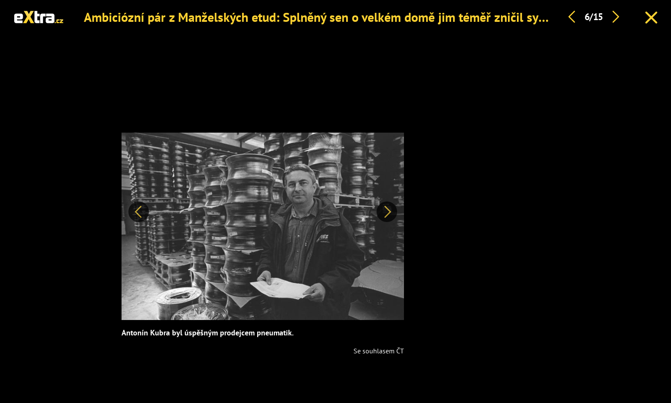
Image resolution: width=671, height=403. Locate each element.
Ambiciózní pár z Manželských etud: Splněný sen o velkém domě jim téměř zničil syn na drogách (346, 17)
